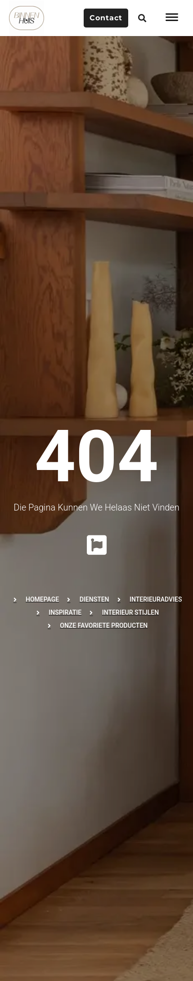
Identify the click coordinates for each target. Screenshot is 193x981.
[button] (142, 18)
